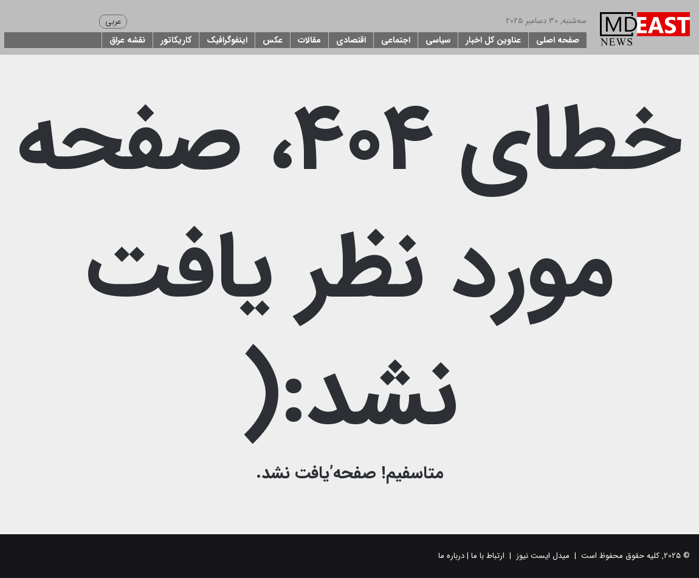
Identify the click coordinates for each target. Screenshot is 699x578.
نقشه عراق (127, 40)
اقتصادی (351, 40)
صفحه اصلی (557, 40)
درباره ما (451, 555)
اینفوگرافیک (227, 40)
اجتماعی (395, 40)
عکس (273, 40)
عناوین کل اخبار (493, 40)
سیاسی (437, 40)
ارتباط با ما (487, 555)
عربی (113, 21)
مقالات (309, 40)
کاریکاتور (175, 40)
